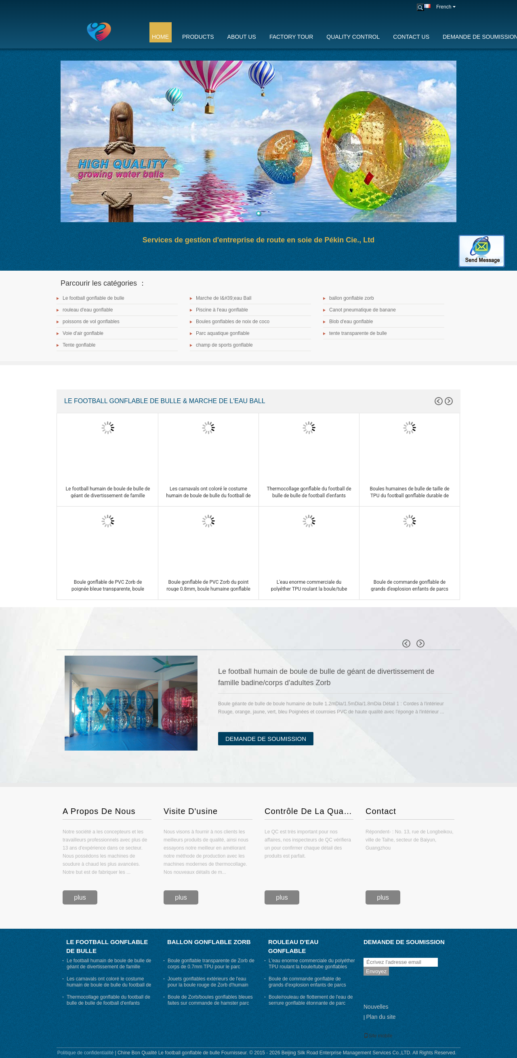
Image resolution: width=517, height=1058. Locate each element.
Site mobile (378, 1036)
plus (80, 897)
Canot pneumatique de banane (362, 310)
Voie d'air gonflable (83, 333)
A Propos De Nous (99, 811)
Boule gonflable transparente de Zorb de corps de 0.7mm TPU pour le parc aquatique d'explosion (211, 967)
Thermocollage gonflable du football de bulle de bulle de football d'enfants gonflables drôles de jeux (309, 495)
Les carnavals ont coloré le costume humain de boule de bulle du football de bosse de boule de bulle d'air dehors (208, 495)
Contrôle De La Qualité (309, 811)
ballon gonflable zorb (351, 298)
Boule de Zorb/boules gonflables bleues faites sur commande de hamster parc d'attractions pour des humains (210, 1003)
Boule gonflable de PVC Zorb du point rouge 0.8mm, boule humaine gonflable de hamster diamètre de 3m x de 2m (208, 589)
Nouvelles (376, 1006)
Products (198, 37)
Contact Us (411, 37)
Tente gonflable (79, 345)
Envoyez (376, 971)
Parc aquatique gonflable (223, 333)
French (446, 7)
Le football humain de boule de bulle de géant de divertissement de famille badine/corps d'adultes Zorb (108, 495)
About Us (241, 37)
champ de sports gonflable (224, 345)
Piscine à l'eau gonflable (222, 310)
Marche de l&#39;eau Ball (223, 298)
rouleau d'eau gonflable (88, 310)
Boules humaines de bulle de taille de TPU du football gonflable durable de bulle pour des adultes (409, 495)
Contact (381, 811)
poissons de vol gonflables (91, 321)
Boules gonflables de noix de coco (232, 321)
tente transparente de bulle (358, 333)
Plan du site (380, 1017)
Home (160, 37)
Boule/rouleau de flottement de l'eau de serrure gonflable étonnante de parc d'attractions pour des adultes (311, 1003)
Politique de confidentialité (85, 1053)
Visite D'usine (191, 811)
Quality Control (353, 37)
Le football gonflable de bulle (93, 298)
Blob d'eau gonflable (351, 321)
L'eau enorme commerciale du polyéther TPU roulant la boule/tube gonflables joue (309, 589)
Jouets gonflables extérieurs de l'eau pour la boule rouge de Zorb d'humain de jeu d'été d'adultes (208, 985)
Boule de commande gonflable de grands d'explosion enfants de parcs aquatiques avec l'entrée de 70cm (409, 589)
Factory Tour (291, 37)
